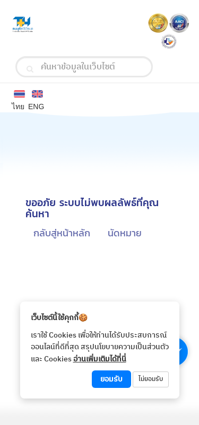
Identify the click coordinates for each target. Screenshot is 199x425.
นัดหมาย (125, 233)
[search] (30, 69)
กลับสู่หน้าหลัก (61, 233)
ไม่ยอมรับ (151, 379)
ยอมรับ (111, 379)
